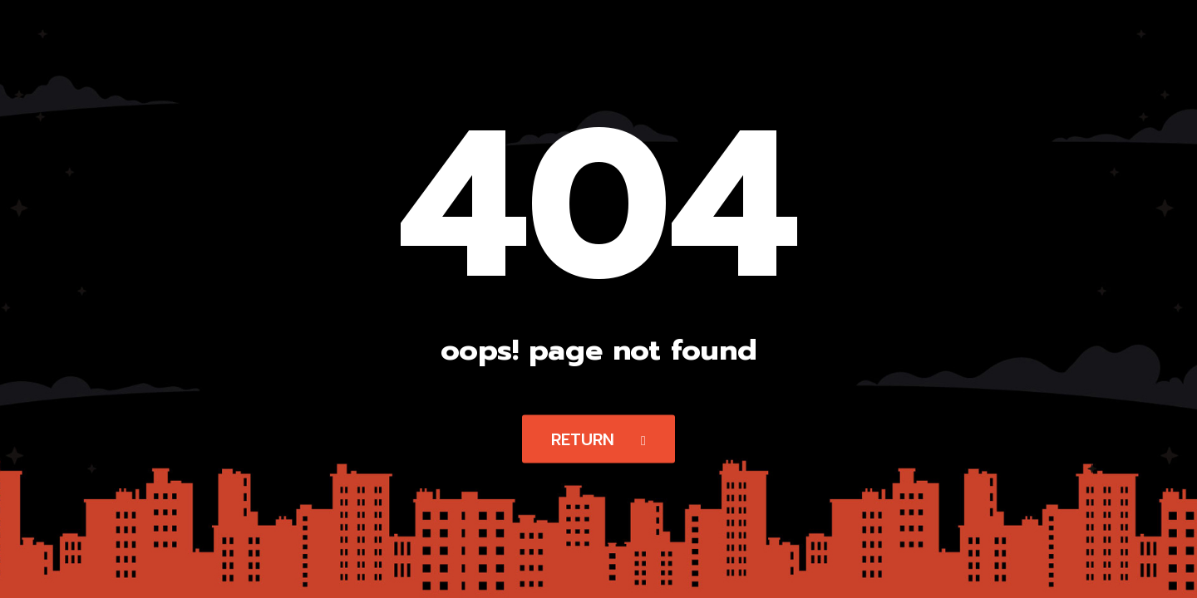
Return (598, 439)
